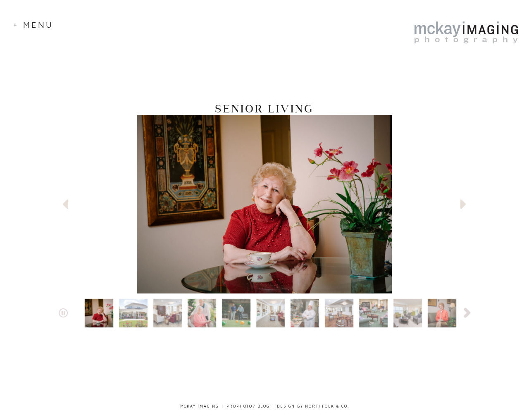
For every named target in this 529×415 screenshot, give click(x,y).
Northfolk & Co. (327, 406)
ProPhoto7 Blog (248, 406)
